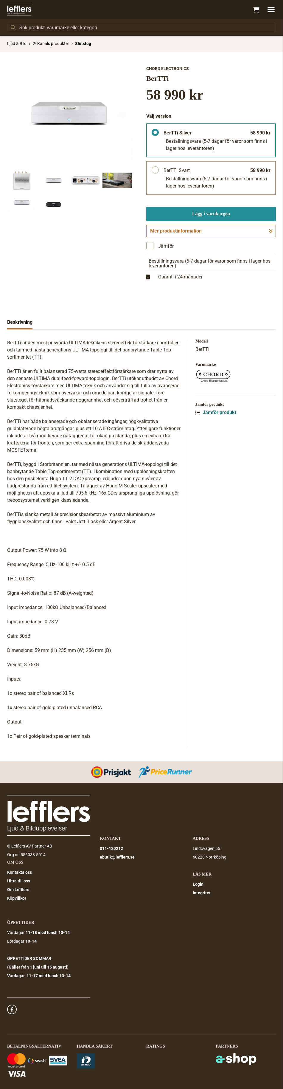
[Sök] (141, 27)
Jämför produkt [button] (215, 412)
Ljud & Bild (17, 43)
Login (198, 884)
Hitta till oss (18, 881)
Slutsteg (83, 43)
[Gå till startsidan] (19, 10)
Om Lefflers (18, 889)
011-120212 (111, 848)
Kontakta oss (19, 872)
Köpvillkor (16, 898)
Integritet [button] (202, 892)
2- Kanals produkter (51, 43)
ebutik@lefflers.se (117, 857)
